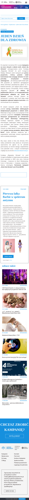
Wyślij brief (14, 436)
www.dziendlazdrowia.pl (21, 150)
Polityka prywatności (20, 463)
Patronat (17, 456)
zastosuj (21, 18)
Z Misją (4, 460)
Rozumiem (22, 499)
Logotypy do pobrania (20, 465)
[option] (14, 52)
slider (11, 260)
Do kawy (4, 458)
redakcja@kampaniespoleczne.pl (14, 477)
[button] (26, 2)
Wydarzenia (9, 31)
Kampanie (4, 454)
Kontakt (16, 454)
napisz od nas (10, 491)
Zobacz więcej (8, 256)
